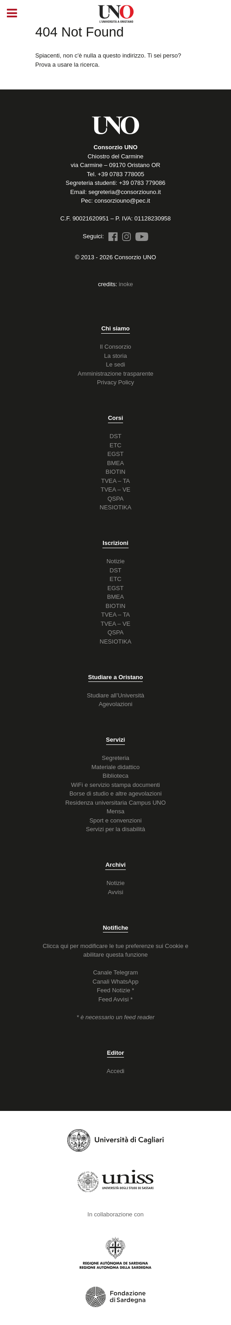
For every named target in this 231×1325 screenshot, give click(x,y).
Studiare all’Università (116, 695)
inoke (126, 284)
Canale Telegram (115, 972)
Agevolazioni (116, 704)
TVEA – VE (115, 489)
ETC (116, 445)
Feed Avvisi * (115, 999)
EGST (115, 453)
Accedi (115, 1071)
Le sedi (115, 364)
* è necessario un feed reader (115, 1017)
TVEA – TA (115, 480)
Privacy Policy (115, 382)
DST (116, 436)
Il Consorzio (115, 346)
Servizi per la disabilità (115, 829)
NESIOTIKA (115, 507)
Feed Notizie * (115, 990)
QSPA (115, 498)
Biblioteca (115, 775)
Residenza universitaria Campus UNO (115, 802)
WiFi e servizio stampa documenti (115, 784)
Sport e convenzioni (115, 820)
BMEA (115, 463)
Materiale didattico (115, 767)
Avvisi (116, 892)
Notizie (116, 561)
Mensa (115, 811)
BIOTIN (115, 471)
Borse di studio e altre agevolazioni (116, 793)
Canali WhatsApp (115, 981)
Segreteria (115, 757)
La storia (115, 355)
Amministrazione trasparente (115, 373)
